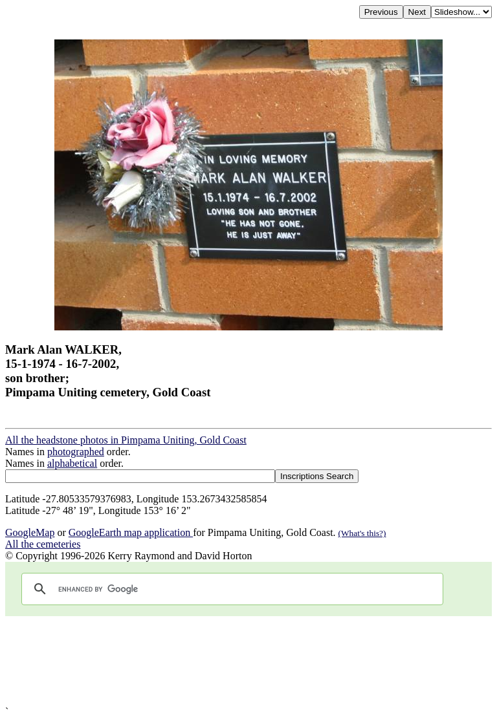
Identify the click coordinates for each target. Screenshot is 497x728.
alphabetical (72, 463)
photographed (75, 451)
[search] (230, 589)
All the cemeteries (42, 544)
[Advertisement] (248, 661)
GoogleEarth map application (131, 532)
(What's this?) (362, 533)
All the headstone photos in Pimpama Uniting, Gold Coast (126, 439)
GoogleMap (29, 532)
